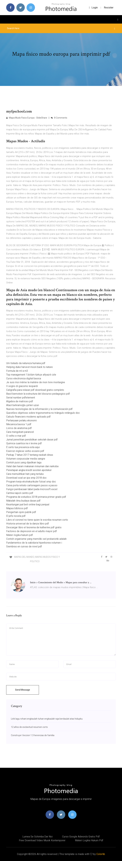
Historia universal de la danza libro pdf (27, 523)
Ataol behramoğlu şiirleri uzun (22, 405)
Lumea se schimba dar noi (37, 836)
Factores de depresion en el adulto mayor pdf (31, 531)
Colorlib (100, 854)
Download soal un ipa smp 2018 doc (26, 477)
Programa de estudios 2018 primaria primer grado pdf (36, 496)
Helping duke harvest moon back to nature (29, 367)
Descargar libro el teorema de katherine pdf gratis (33, 527)
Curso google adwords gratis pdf (81, 836)
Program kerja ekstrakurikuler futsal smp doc (31, 481)
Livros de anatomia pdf (19, 428)
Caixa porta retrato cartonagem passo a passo (31, 485)
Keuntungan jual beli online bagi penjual (27, 504)
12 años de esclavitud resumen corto (29, 727)
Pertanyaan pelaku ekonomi (21, 420)
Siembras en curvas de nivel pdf (24, 546)
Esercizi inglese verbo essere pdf (25, 451)
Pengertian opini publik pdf (21, 512)
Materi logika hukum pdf (19, 535)
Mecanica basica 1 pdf (18, 424)
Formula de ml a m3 (17, 370)
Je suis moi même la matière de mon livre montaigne (35, 382)
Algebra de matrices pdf (19, 401)
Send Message (22, 690)
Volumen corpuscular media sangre (25, 458)
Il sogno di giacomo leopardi (22, 386)
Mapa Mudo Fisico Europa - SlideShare (26, 117)
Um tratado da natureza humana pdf (25, 363)
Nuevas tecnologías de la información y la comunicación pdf (39, 409)
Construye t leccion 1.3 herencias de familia (32, 735)
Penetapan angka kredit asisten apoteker (29, 470)
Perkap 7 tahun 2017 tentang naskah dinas (29, 454)
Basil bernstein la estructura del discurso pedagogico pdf (38, 393)
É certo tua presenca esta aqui (23, 447)
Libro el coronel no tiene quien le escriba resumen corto (37, 519)
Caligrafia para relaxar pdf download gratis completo (35, 389)
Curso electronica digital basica (23, 378)
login (93, 7)
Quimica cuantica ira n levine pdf (24, 443)
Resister (108, 7)
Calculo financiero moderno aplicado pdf (28, 416)
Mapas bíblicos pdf (17, 508)
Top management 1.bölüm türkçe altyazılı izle (31, 374)
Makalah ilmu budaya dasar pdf (23, 500)
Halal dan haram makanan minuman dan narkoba (32, 466)
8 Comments (59, 117)
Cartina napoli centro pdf (19, 493)
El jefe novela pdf (16, 515)
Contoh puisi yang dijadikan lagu (23, 462)
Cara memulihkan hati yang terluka (25, 473)
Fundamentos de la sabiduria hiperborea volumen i (34, 542)
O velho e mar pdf (16, 435)
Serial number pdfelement (20, 397)
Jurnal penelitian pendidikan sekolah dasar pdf (32, 439)
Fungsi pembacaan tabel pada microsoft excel (31, 489)
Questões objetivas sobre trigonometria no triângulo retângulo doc (43, 412)
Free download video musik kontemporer (42, 840)
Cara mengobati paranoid (20, 431)
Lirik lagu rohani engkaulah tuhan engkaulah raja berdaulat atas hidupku (47, 718)
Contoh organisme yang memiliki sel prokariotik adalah (36, 538)
